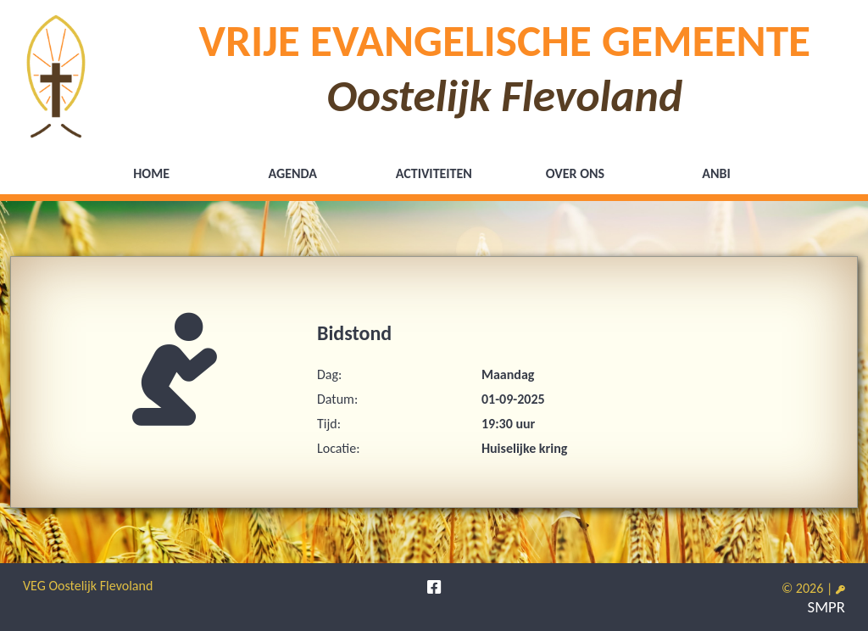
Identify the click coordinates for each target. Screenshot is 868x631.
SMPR (826, 607)
